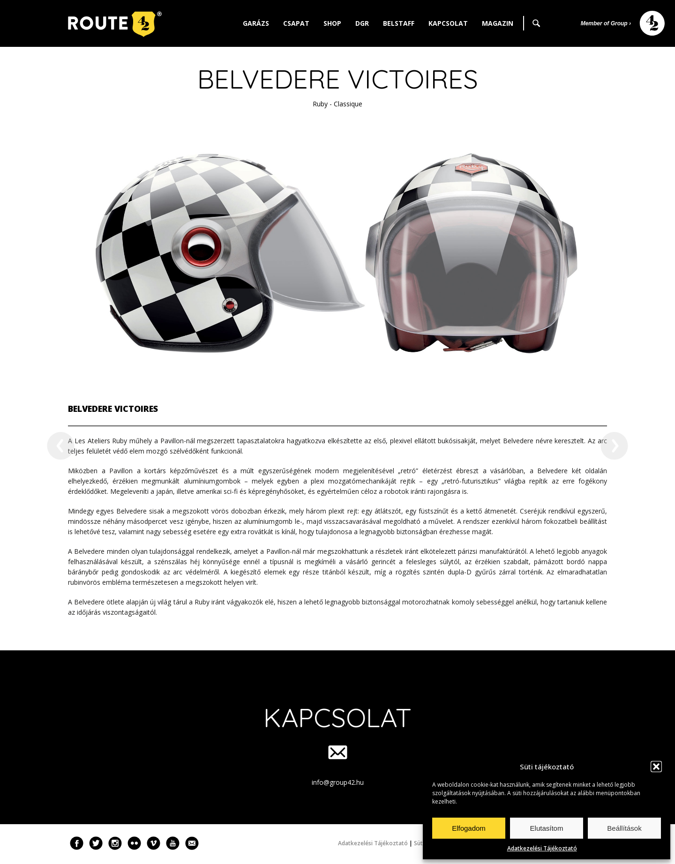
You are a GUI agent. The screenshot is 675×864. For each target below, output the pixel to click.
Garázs (256, 23)
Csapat (296, 23)
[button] (656, 766)
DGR (362, 23)
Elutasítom (546, 828)
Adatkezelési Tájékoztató (542, 848)
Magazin (497, 23)
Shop (332, 23)
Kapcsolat (448, 23)
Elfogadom (469, 828)
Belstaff (398, 23)
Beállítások (624, 828)
